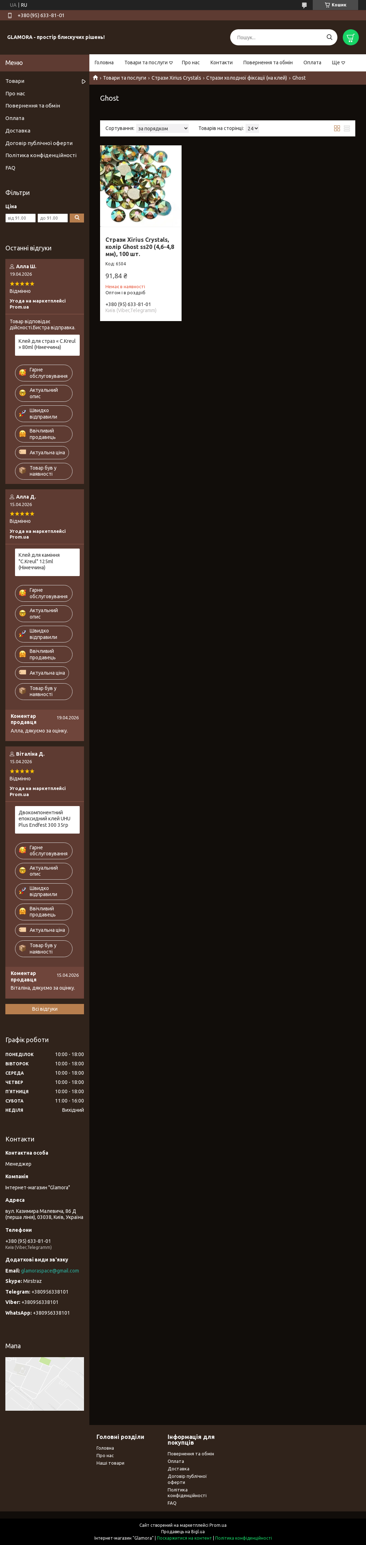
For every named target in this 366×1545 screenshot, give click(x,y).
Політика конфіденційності (40, 155)
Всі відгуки (45, 1009)
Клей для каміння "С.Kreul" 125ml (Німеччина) (39, 561)
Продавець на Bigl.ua (183, 1531)
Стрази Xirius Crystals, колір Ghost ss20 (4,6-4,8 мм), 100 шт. (139, 246)
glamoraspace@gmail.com (50, 1271)
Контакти (222, 62)
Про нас (191, 62)
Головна (104, 62)
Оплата (312, 62)
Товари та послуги (146, 62)
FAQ (10, 168)
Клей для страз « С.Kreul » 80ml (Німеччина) (47, 344)
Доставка (17, 131)
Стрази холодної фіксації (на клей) (246, 78)
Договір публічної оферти (39, 143)
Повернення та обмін (268, 62)
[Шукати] (329, 37)
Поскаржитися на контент (184, 1538)
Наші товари (110, 1462)
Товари (14, 81)
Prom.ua (218, 1525)
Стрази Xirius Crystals (176, 78)
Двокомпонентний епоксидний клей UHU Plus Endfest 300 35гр (44, 819)
